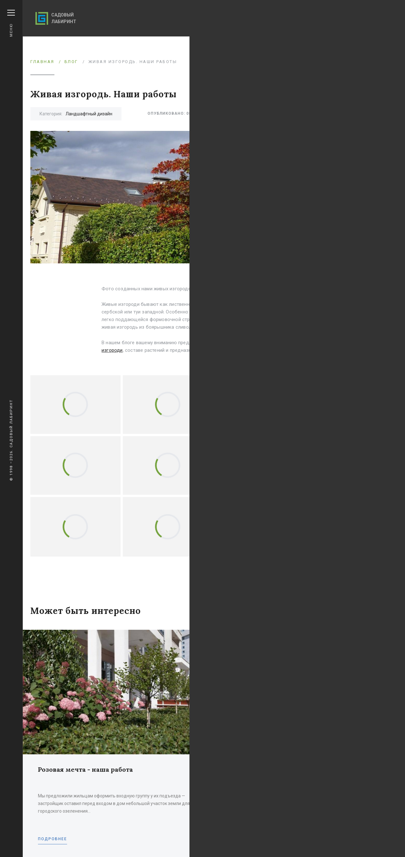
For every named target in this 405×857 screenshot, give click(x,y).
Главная (42, 61)
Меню (11, 23)
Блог (71, 61)
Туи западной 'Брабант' (297, 312)
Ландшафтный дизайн (88, 113)
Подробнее (52, 839)
